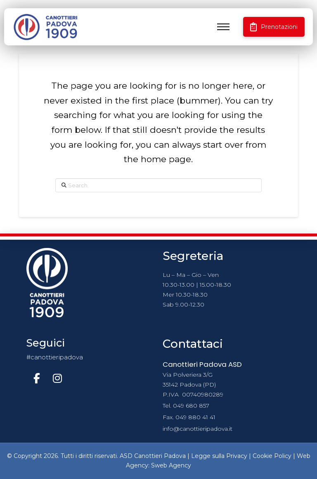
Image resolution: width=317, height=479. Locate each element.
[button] (223, 26)
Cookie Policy (272, 456)
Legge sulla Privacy (219, 456)
